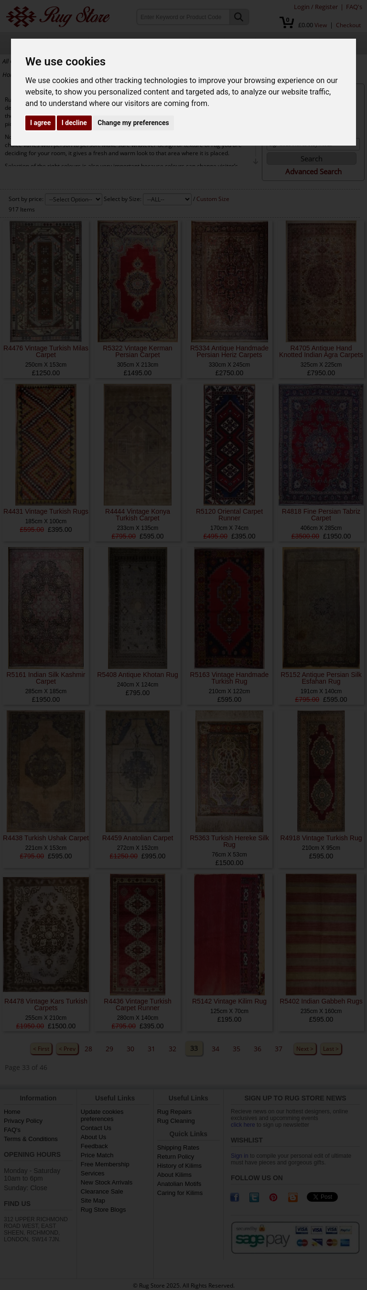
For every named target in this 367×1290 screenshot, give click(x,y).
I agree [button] (40, 123)
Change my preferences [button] (133, 123)
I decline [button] (74, 123)
